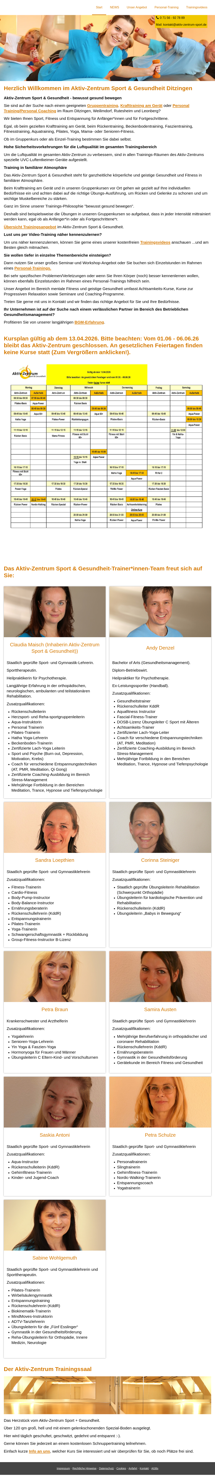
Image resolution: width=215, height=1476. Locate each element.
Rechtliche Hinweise (84, 1469)
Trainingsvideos (155, 243)
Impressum (63, 1469)
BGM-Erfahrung (89, 323)
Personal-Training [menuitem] (167, 7)
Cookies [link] (121, 1469)
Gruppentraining (102, 106)
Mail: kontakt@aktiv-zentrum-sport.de (181, 25)
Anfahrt (133, 1469)
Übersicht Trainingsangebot (30, 227)
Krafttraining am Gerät (141, 106)
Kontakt (144, 1469)
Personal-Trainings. (32, 269)
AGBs (154, 1469)
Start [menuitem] (99, 7)
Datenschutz (106, 1469)
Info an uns (39, 1452)
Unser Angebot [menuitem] (137, 7)
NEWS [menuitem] (114, 7)
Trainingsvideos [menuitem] (196, 7)
